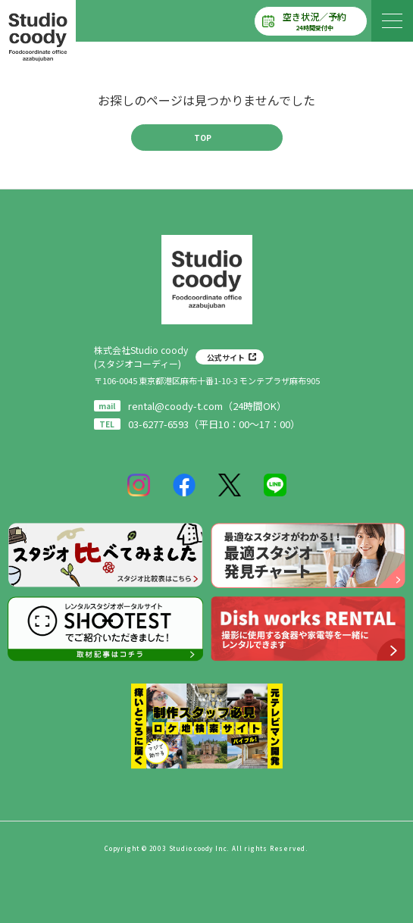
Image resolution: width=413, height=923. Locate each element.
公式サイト (226, 357)
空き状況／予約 (314, 21)
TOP (202, 137)
